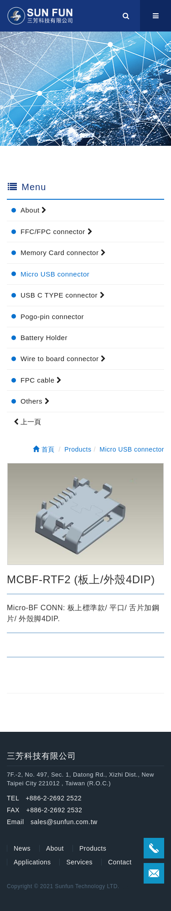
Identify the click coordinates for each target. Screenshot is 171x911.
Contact (120, 862)
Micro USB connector (55, 274)
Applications (32, 862)
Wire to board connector (63, 358)
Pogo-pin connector (52, 316)
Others (35, 401)
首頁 (44, 449)
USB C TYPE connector (63, 295)
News (22, 848)
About (34, 210)
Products (92, 848)
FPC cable (41, 380)
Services (79, 862)
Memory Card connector (63, 252)
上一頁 (27, 422)
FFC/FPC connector (57, 231)
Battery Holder (44, 337)
